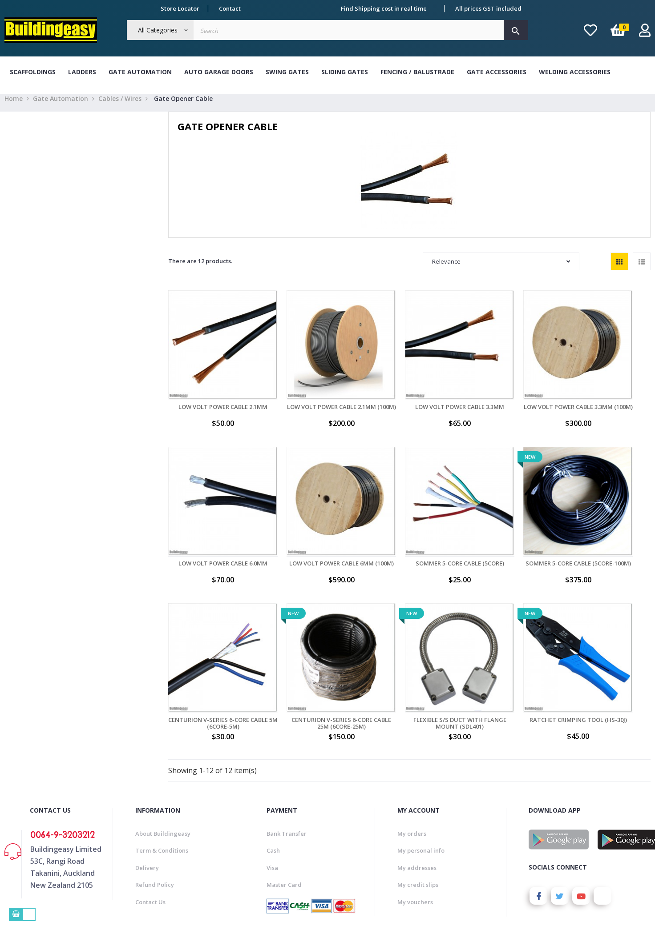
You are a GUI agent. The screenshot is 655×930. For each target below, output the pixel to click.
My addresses (417, 816)
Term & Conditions (161, 799)
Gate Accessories (496, 72)
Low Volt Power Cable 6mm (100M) (212, 534)
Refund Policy (154, 833)
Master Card (284, 833)
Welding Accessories (575, 72)
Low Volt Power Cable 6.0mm (606, 395)
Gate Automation (140, 72)
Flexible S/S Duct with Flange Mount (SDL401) (213, 671)
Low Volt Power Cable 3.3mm (409, 395)
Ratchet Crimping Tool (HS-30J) (311, 671)
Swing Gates (287, 72)
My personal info (421, 799)
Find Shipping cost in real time (384, 8)
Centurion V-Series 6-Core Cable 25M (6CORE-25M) (606, 534)
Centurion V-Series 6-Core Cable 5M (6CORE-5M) (507, 534)
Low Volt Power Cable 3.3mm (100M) (507, 398)
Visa (272, 816)
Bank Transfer (287, 782)
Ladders (82, 72)
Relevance (501, 269)
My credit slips (417, 833)
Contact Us (150, 850)
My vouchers (415, 850)
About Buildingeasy (162, 782)
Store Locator (180, 8)
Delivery (147, 816)
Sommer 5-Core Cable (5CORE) (311, 531)
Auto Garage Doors (218, 72)
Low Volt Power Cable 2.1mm (212, 395)
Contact (230, 8)
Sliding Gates (344, 72)
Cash (273, 799)
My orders (411, 782)
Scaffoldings (33, 72)
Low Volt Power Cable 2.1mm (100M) (311, 398)
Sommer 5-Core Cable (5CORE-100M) (409, 534)
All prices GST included (488, 8)
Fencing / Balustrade (417, 72)
